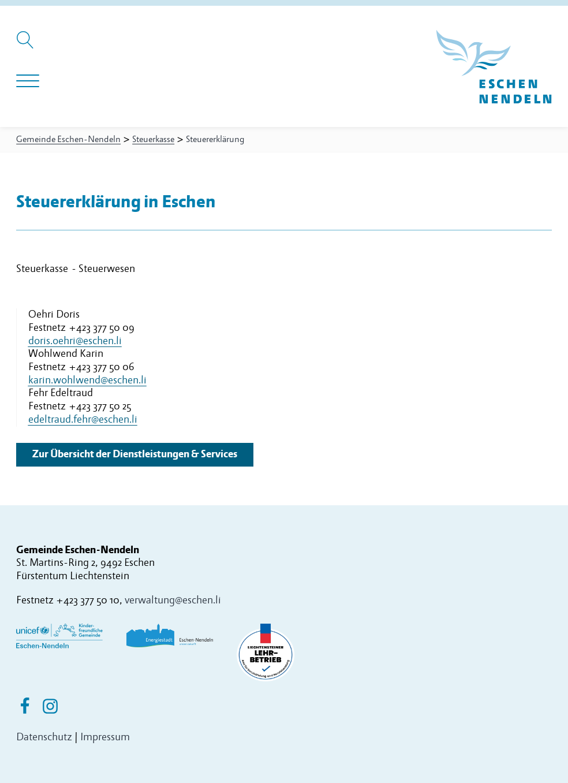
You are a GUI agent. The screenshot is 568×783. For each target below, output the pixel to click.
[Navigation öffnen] (27, 81)
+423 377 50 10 (87, 600)
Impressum (105, 737)
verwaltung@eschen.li (173, 600)
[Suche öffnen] (27, 46)
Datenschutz (44, 737)
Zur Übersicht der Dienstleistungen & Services (134, 454)
